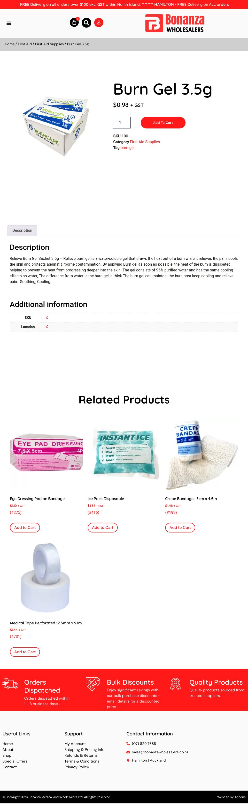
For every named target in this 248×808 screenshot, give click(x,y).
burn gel (127, 147)
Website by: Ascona (231, 797)
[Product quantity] (122, 122)
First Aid (25, 44)
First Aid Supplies (49, 44)
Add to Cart (163, 122)
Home (10, 44)
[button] (9, 23)
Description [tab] (22, 230)
